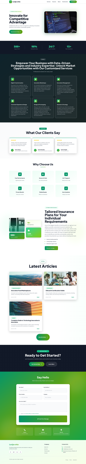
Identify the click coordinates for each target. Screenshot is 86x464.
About (59, 1)
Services (48, 1)
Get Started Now (37, 364)
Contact (45, 453)
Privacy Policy (28, 413)
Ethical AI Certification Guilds (55, 290)
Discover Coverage (51, 248)
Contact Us (73, 1)
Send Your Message (43, 419)
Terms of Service (36, 413)
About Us (46, 447)
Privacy (67, 459)
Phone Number (22, 394)
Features (54, 1)
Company (45, 394)
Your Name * (21, 387)
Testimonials (65, 1)
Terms (70, 459)
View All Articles (43, 337)
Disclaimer (75, 459)
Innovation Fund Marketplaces (21, 290)
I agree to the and (30, 413)
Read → (38, 297)
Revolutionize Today (16, 31)
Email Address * (47, 387)
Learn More (51, 364)
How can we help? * (22, 401)
